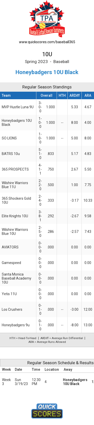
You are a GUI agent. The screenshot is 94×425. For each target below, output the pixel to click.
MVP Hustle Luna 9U (18, 107)
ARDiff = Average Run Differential (61, 338)
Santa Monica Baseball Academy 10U (16, 278)
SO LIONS (9, 138)
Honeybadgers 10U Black (75, 382)
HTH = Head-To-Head (23, 338)
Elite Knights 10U (15, 216)
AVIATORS (10, 247)
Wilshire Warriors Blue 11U (15, 185)
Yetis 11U (9, 294)
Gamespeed (11, 263)
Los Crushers (12, 309)
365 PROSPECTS (15, 169)
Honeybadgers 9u (16, 325)
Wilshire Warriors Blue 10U (15, 232)
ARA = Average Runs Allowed (47, 342)
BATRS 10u (11, 154)
